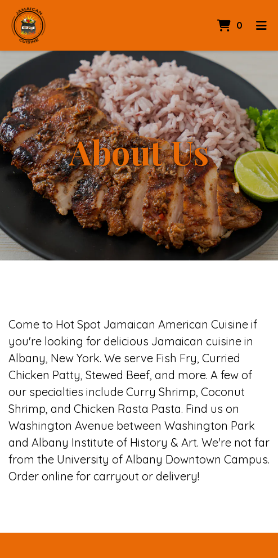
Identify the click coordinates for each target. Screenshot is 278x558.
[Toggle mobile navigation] (261, 25)
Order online (40, 476)
